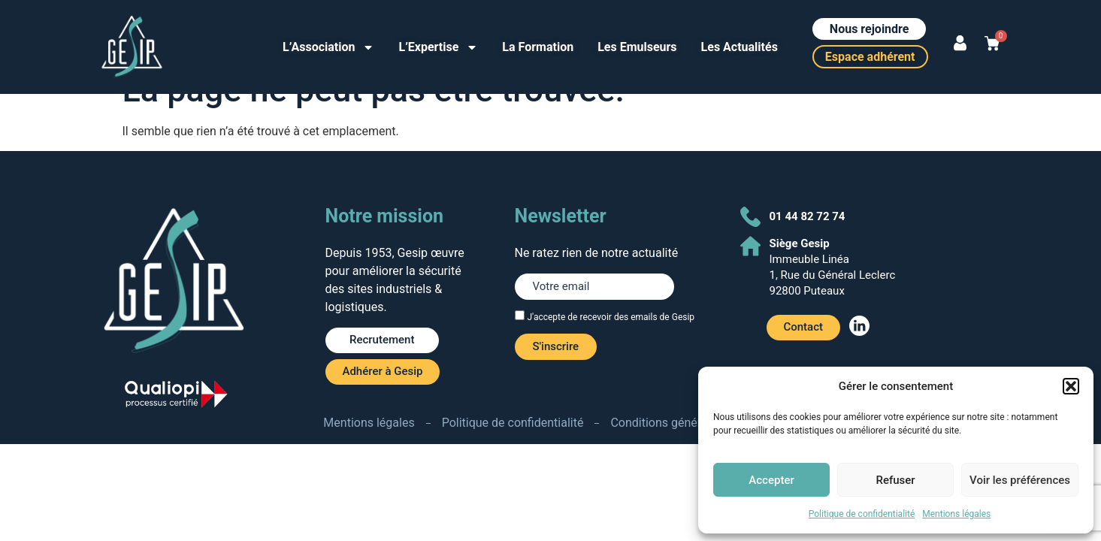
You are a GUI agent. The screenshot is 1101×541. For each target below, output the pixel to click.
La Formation (537, 47)
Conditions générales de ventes (693, 423)
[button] (1070, 386)
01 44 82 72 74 (807, 216)
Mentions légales (956, 514)
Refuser (895, 480)
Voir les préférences (1019, 480)
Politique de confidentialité (862, 514)
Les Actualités (739, 47)
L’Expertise (438, 47)
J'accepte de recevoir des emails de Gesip (610, 317)
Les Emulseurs (636, 47)
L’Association (328, 47)
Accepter (771, 480)
